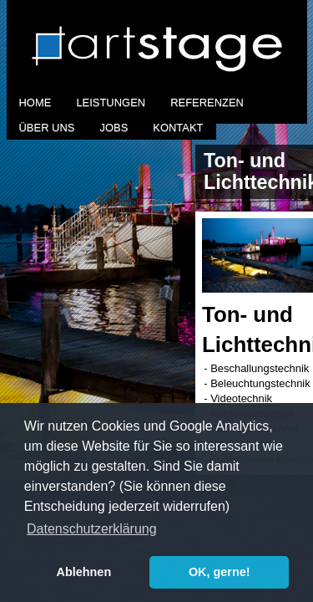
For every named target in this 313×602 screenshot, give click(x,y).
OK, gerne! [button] (219, 572)
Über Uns (47, 127)
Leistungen (110, 102)
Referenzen (207, 102)
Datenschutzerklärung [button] (92, 529)
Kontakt (178, 127)
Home (35, 102)
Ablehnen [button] (84, 572)
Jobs (113, 127)
